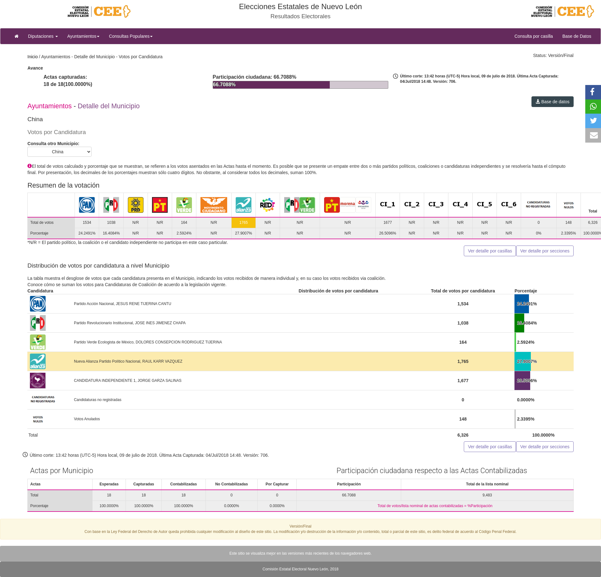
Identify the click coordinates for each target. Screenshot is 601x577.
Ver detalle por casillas (490, 250)
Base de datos (552, 101)
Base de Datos (576, 36)
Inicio (32, 56)
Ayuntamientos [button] (83, 36)
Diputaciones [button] (43, 36)
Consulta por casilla (536, 36)
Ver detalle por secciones (544, 250)
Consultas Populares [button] (131, 36)
